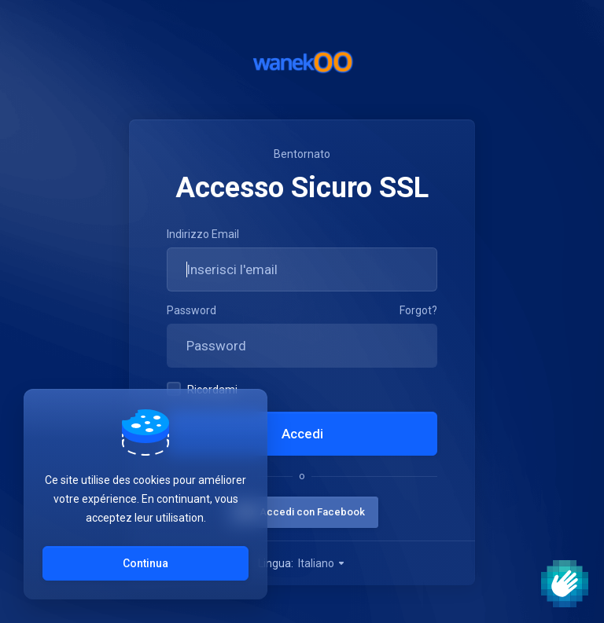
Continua (145, 563)
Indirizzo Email (203, 234)
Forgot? (418, 310)
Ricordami (202, 389)
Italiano (322, 563)
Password (191, 310)
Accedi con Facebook (312, 512)
